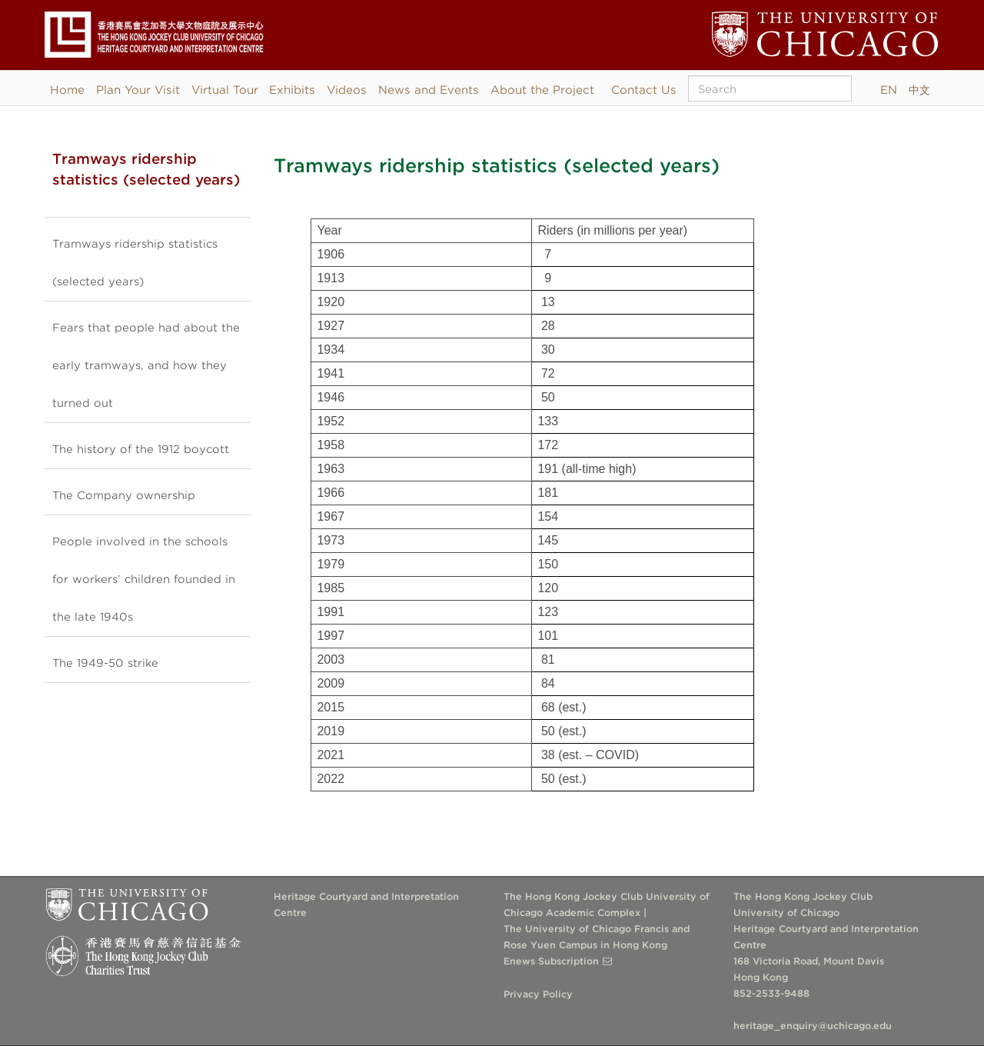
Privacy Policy (538, 994)
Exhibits (292, 89)
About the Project (542, 89)
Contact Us (643, 89)
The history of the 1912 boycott (140, 449)
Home (67, 89)
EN (888, 89)
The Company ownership (123, 495)
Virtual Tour (224, 89)
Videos (347, 89)
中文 (919, 89)
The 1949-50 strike (105, 663)
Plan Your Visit (138, 89)
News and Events (428, 89)
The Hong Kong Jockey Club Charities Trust (148, 956)
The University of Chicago (127, 909)
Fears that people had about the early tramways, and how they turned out (146, 365)
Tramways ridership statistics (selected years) (135, 263)
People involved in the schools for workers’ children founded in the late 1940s (143, 579)
